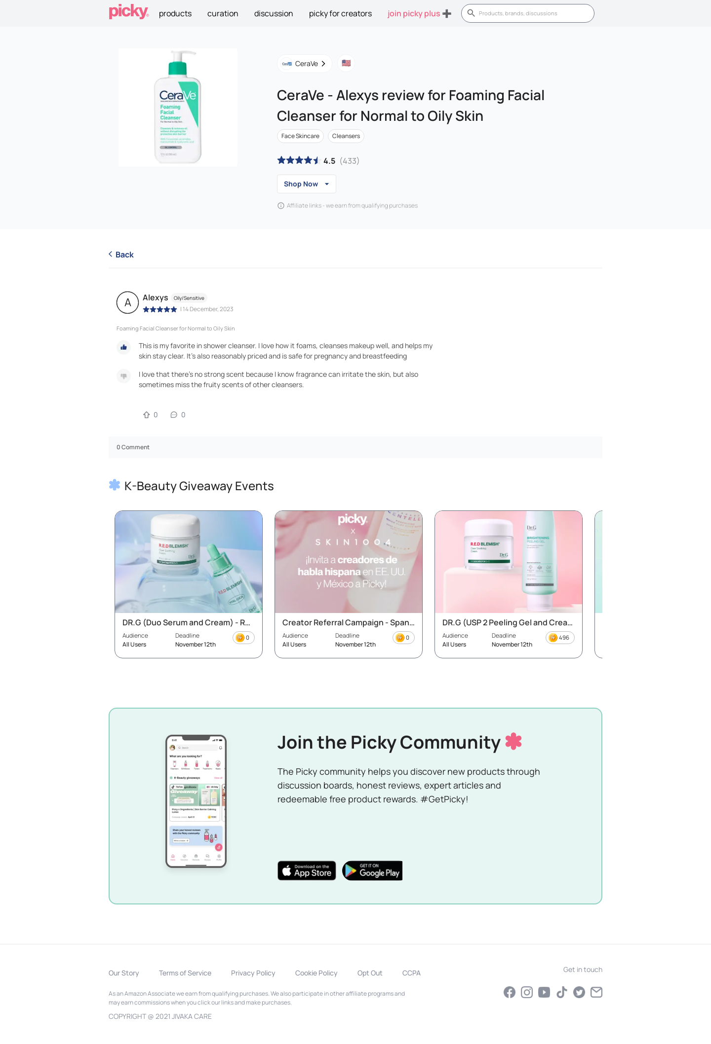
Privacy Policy (253, 972)
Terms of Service (185, 972)
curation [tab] (222, 13)
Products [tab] (175, 13)
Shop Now (306, 184)
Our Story (124, 972)
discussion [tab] (273, 13)
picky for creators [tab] (340, 13)
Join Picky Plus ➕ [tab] (420, 13)
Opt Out (370, 972)
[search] (533, 13)
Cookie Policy (316, 972)
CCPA (411, 972)
